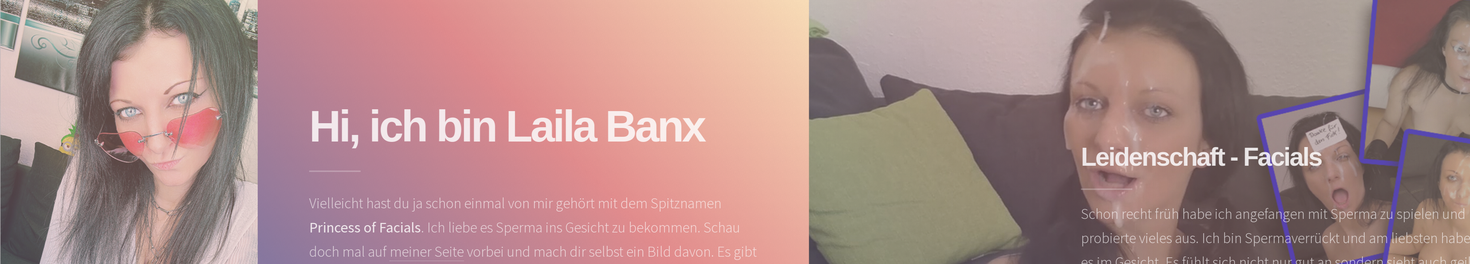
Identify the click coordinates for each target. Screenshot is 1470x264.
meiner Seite (431, 251)
